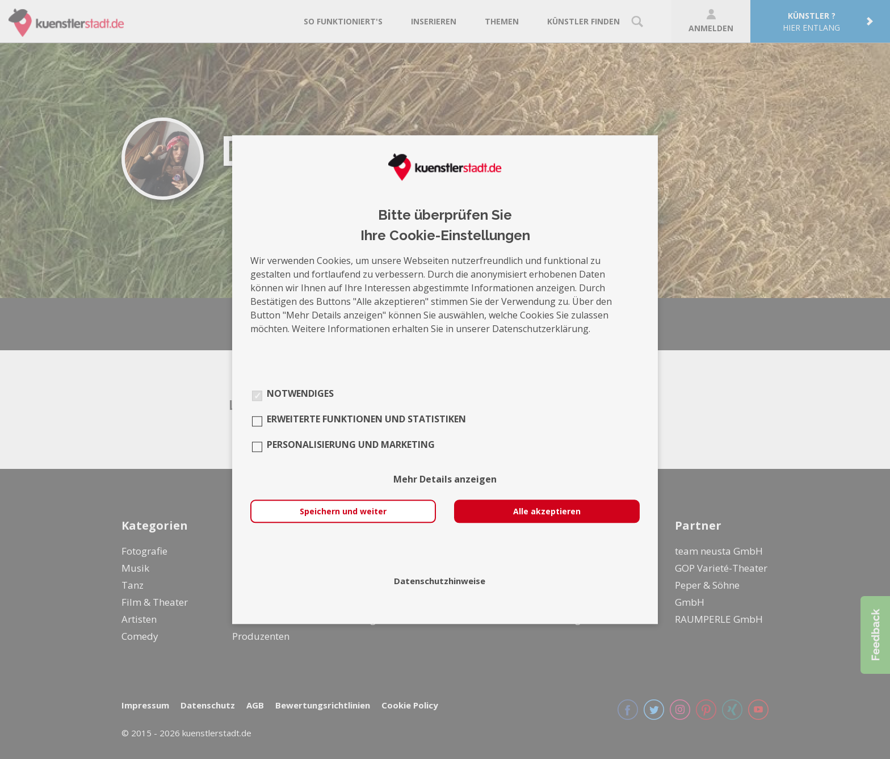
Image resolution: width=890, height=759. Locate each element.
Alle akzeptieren (547, 511)
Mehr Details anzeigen (445, 479)
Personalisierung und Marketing (351, 444)
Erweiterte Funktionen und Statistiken (366, 419)
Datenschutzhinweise (439, 580)
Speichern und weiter (343, 511)
